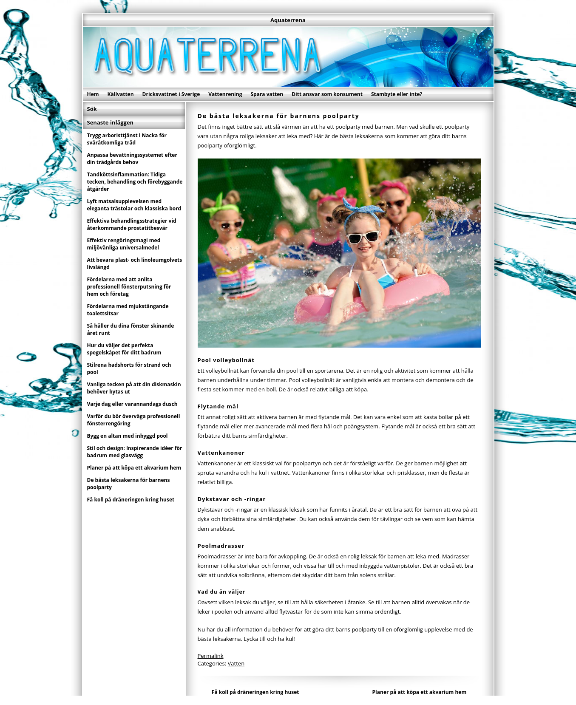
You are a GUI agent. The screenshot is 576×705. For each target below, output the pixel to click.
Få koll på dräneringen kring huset (255, 692)
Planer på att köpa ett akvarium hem (419, 692)
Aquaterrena (288, 20)
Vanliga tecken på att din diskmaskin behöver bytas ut (134, 388)
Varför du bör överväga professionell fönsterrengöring (133, 420)
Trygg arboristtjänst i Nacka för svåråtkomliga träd (127, 139)
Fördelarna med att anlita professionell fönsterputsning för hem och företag (129, 286)
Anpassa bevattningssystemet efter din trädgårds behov (132, 158)
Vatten (236, 663)
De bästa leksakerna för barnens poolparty (128, 483)
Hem (93, 94)
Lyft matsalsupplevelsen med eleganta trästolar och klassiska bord (134, 205)
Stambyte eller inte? (396, 94)
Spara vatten (266, 94)
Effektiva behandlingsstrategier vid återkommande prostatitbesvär (131, 224)
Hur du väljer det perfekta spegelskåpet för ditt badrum (124, 349)
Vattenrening (225, 94)
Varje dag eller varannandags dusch (132, 404)
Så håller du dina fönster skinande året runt (130, 329)
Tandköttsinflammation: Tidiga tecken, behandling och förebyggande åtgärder (135, 182)
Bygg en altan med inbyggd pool (127, 435)
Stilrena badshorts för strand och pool (129, 368)
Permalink (211, 656)
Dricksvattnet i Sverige (171, 94)
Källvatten (121, 94)
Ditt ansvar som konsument (327, 94)
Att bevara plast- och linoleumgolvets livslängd (134, 263)
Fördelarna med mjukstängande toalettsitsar (128, 310)
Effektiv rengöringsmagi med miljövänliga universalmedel (124, 244)
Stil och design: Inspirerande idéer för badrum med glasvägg (134, 452)
